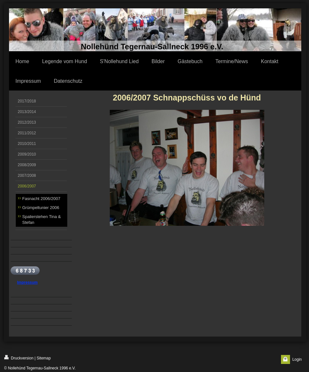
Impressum (27, 282)
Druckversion (18, 357)
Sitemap (44, 358)
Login (297, 359)
